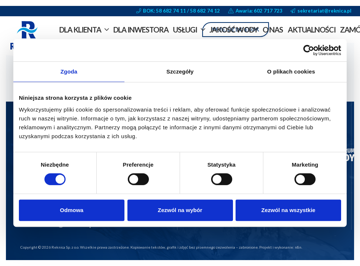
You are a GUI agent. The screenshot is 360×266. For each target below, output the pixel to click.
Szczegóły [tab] (179, 71)
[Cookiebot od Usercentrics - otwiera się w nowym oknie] (308, 50)
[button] (105, 29)
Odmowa (71, 210)
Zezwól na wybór (180, 210)
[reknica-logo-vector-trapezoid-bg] (27, 37)
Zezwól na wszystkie (288, 210)
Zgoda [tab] (68, 71)
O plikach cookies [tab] (291, 71)
